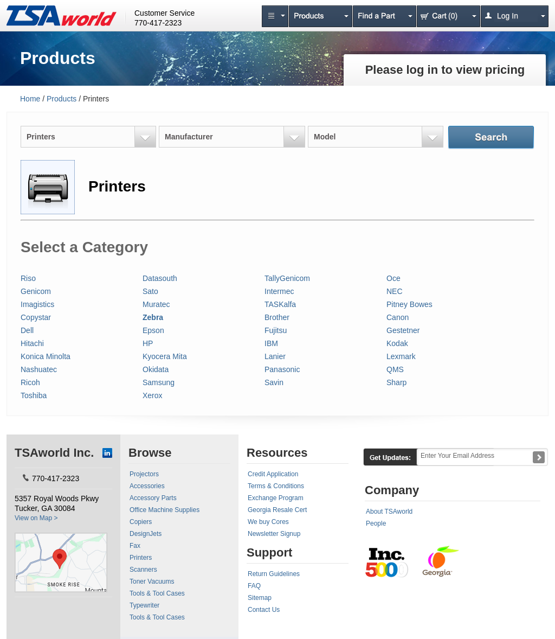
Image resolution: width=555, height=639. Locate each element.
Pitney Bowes (409, 304)
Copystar (36, 317)
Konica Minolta (45, 356)
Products (61, 98)
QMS (395, 369)
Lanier (275, 356)
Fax (135, 545)
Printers (141, 557)
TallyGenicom (287, 278)
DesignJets (146, 534)
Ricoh (30, 382)
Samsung (159, 382)
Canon (397, 317)
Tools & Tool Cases (157, 593)
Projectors (144, 474)
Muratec (156, 304)
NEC (394, 291)
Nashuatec (39, 369)
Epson (153, 330)
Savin (273, 382)
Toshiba (34, 395)
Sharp (396, 382)
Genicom (36, 291)
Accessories (147, 486)
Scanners (143, 569)
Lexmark (401, 356)
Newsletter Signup (274, 534)
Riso (28, 278)
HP (148, 343)
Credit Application (273, 474)
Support (269, 552)
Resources (277, 452)
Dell (27, 330)
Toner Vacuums (152, 581)
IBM (271, 343)
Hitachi (32, 343)
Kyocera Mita (165, 356)
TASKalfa (280, 304)
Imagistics (37, 304)
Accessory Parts (153, 498)
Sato (150, 291)
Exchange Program (276, 498)
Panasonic (282, 369)
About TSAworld (389, 511)
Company (392, 490)
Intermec (279, 291)
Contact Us (264, 610)
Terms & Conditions (276, 486)
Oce (393, 278)
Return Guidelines (274, 574)
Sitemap (260, 598)
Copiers (141, 522)
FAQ (254, 586)
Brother (276, 317)
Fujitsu (275, 330)
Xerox (153, 395)
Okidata (156, 369)
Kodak (397, 343)
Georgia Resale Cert (277, 510)
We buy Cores (268, 522)
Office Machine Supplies (164, 510)
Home (30, 98)
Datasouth (160, 278)
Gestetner (403, 330)
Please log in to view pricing (445, 69)
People (376, 523)
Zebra (153, 317)
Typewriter (144, 605)
